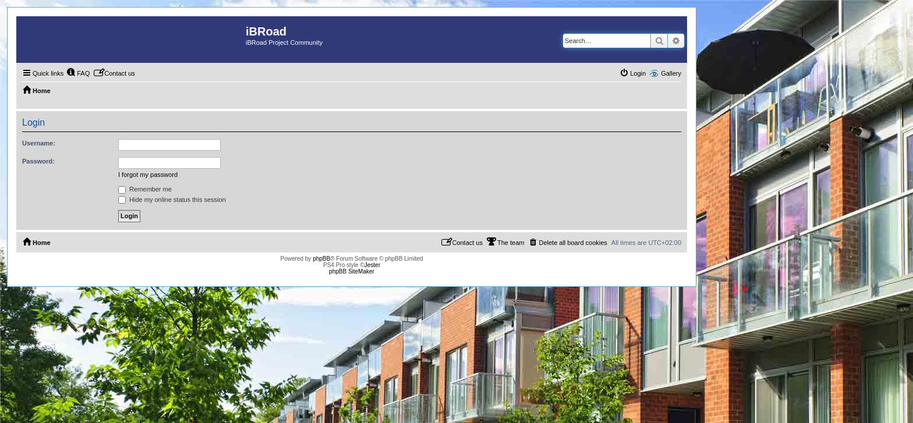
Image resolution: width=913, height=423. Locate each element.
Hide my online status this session (172, 199)
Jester (372, 265)
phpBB (321, 258)
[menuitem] (78, 73)
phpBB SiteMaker (351, 271)
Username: (38, 143)
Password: (38, 161)
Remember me (145, 189)
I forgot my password (148, 174)
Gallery (671, 73)
